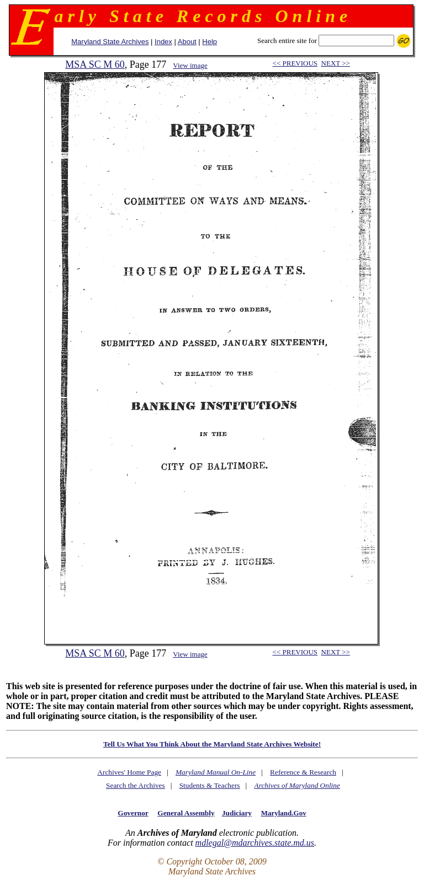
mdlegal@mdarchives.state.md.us (254, 842)
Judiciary (237, 813)
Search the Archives (135, 785)
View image (190, 65)
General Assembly (185, 813)
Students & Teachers (209, 785)
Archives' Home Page (129, 772)
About (187, 41)
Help (209, 41)
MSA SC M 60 (95, 64)
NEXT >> (335, 63)
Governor (133, 813)
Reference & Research (303, 772)
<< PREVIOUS (295, 63)
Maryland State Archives (110, 41)
